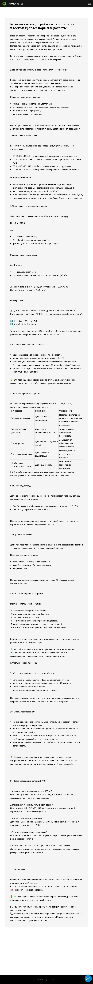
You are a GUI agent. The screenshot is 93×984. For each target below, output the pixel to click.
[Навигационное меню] (89, 4)
